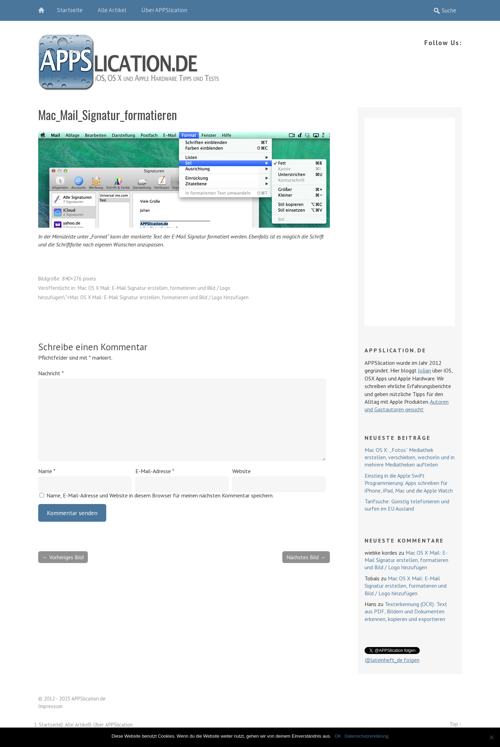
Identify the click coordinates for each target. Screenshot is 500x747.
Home (45, 10)
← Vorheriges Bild (63, 557)
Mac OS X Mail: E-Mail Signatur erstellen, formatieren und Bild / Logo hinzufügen (406, 560)
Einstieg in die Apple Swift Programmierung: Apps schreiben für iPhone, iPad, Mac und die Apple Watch (409, 483)
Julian (424, 370)
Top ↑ (456, 724)
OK (338, 736)
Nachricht (51, 373)
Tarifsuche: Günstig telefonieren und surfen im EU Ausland (407, 505)
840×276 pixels (79, 278)
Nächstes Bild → (306, 557)
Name (47, 471)
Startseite (70, 10)
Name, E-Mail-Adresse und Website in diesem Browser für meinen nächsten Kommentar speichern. (160, 495)
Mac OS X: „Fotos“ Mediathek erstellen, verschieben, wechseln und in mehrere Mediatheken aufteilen (410, 457)
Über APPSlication (164, 10)
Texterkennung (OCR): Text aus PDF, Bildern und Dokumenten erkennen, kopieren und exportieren (406, 611)
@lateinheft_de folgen (392, 659)
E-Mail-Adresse (154, 471)
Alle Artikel (112, 10)
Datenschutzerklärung (366, 736)
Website (241, 471)
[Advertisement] (410, 222)
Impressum (50, 706)
